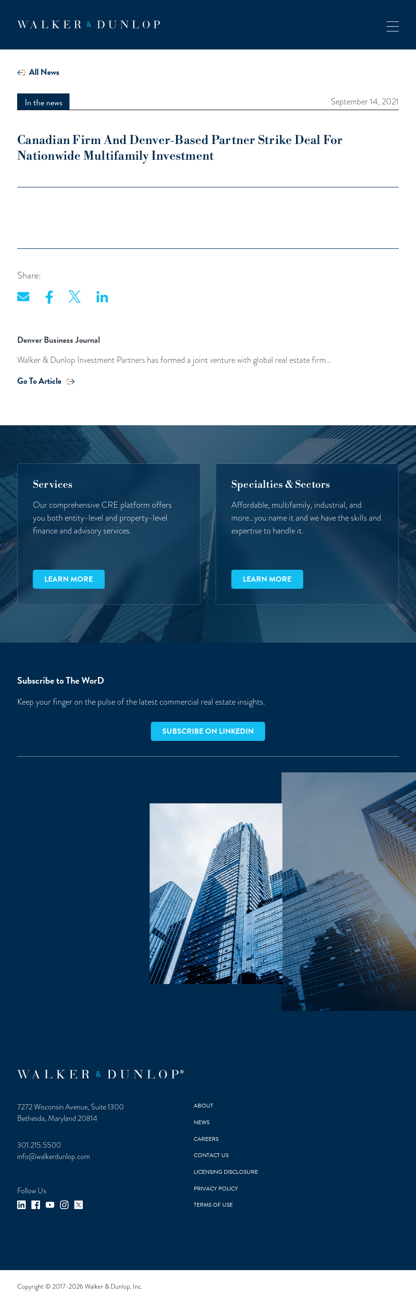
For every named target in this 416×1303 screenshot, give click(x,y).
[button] (392, 24)
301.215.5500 (39, 1144)
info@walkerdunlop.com (53, 1156)
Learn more (68, 579)
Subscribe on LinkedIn (208, 731)
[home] (88, 25)
